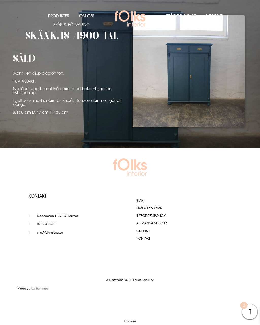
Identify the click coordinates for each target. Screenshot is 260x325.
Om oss (86, 15)
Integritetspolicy (151, 216)
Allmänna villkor (151, 223)
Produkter (58, 15)
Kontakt (214, 15)
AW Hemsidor (40, 288)
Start (140, 200)
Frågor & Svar (181, 15)
